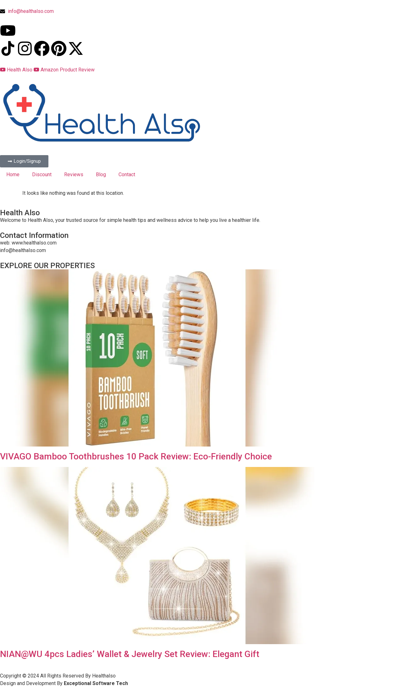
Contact (127, 174)
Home (12, 174)
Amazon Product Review (64, 70)
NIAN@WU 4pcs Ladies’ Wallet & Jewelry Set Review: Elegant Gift (129, 654)
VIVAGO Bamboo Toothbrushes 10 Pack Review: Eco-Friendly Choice (136, 456)
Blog (101, 174)
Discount (42, 174)
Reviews (73, 174)
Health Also (17, 70)
